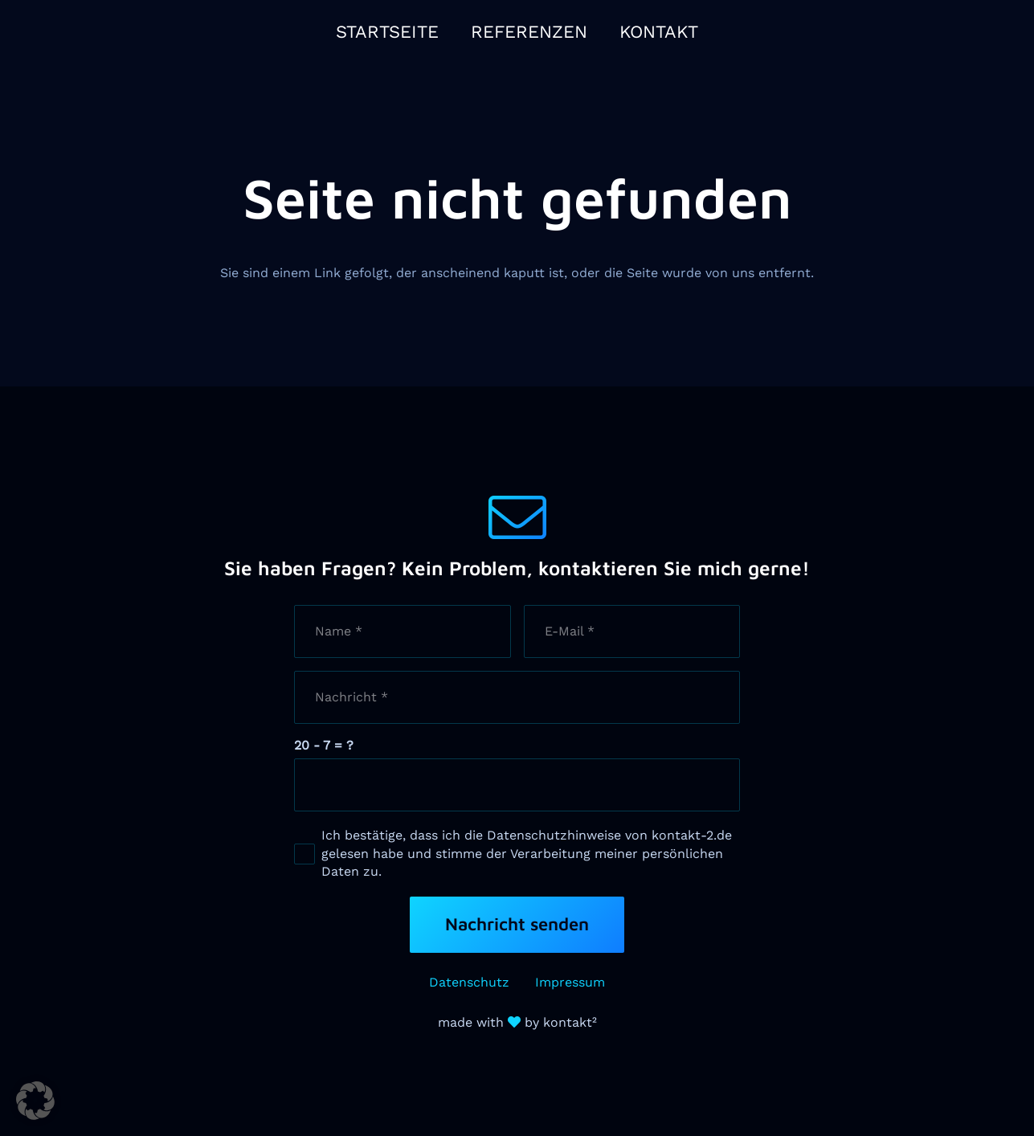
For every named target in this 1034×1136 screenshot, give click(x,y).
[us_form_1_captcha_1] (517, 784)
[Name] (402, 631)
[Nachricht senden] (517, 925)
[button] (35, 1100)
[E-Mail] (632, 631)
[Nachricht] (517, 697)
